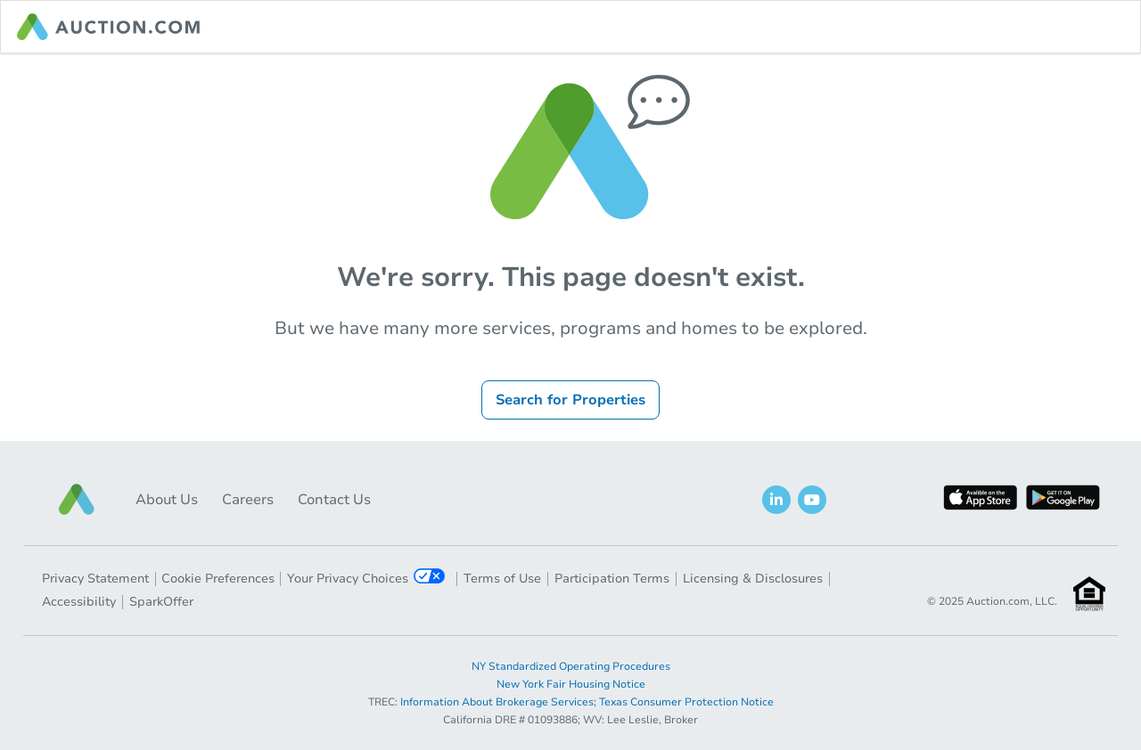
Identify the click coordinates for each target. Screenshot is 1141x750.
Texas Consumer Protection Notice (686, 702)
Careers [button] (248, 500)
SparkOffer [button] (161, 601)
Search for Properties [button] (570, 400)
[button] (77, 499)
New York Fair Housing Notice (571, 684)
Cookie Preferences (218, 578)
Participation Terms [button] (611, 578)
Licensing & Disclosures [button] (753, 578)
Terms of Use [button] (502, 578)
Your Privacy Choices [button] (366, 577)
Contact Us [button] (334, 500)
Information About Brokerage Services (497, 702)
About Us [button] (166, 500)
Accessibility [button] (79, 601)
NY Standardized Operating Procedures (571, 666)
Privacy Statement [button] (95, 578)
